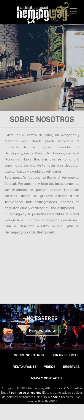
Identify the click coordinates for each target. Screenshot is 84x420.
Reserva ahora (42, 330)
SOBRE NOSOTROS (29, 355)
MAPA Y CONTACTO (46, 378)
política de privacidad (26, 393)
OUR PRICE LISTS (65, 355)
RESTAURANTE (24, 366)
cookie (56, 397)
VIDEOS (49, 366)
